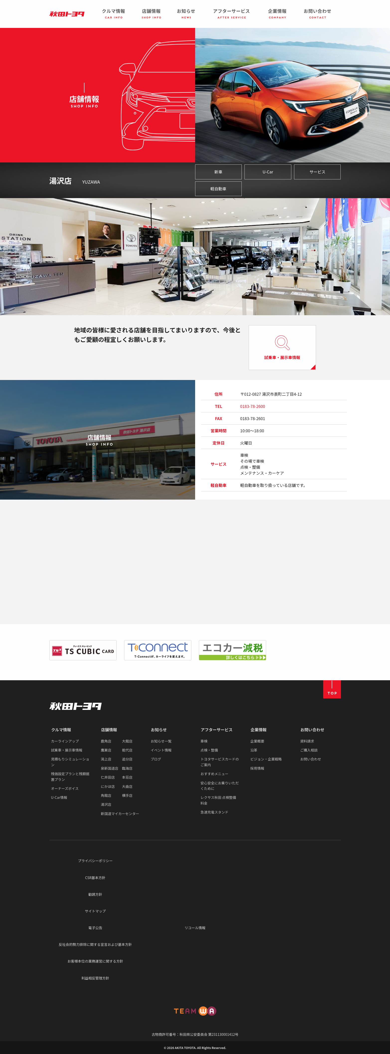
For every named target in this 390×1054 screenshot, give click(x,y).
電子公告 (95, 927)
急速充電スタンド (215, 812)
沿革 (253, 750)
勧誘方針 (95, 894)
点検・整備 (209, 750)
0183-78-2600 (252, 406)
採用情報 (257, 768)
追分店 (127, 758)
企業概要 (257, 741)
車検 (204, 741)
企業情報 (259, 730)
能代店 (127, 750)
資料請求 (307, 741)
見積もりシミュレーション (70, 761)
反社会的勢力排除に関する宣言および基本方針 (95, 944)
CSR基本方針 (95, 877)
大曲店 (127, 786)
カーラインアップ (65, 741)
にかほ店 (108, 786)
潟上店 (106, 758)
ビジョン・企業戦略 (266, 758)
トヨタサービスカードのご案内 (220, 761)
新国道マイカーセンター (120, 813)
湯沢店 (106, 804)
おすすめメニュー (215, 773)
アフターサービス (217, 730)
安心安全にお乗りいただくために (220, 785)
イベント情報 (161, 750)
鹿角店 (106, 741)
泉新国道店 (109, 768)
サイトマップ (95, 910)
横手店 (127, 795)
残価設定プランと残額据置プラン (70, 776)
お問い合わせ (312, 730)
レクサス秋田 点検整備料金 (218, 800)
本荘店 (127, 777)
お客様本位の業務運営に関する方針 (95, 961)
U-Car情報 (59, 797)
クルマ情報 (61, 730)
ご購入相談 (309, 750)
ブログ (156, 758)
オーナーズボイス (65, 788)
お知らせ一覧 (161, 741)
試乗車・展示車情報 (66, 750)
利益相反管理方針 (95, 978)
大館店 (127, 741)
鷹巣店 (106, 750)
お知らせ (159, 730)
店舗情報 (109, 730)
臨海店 (127, 768)
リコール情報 (194, 927)
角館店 (106, 795)
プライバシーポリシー (95, 860)
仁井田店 (108, 777)
